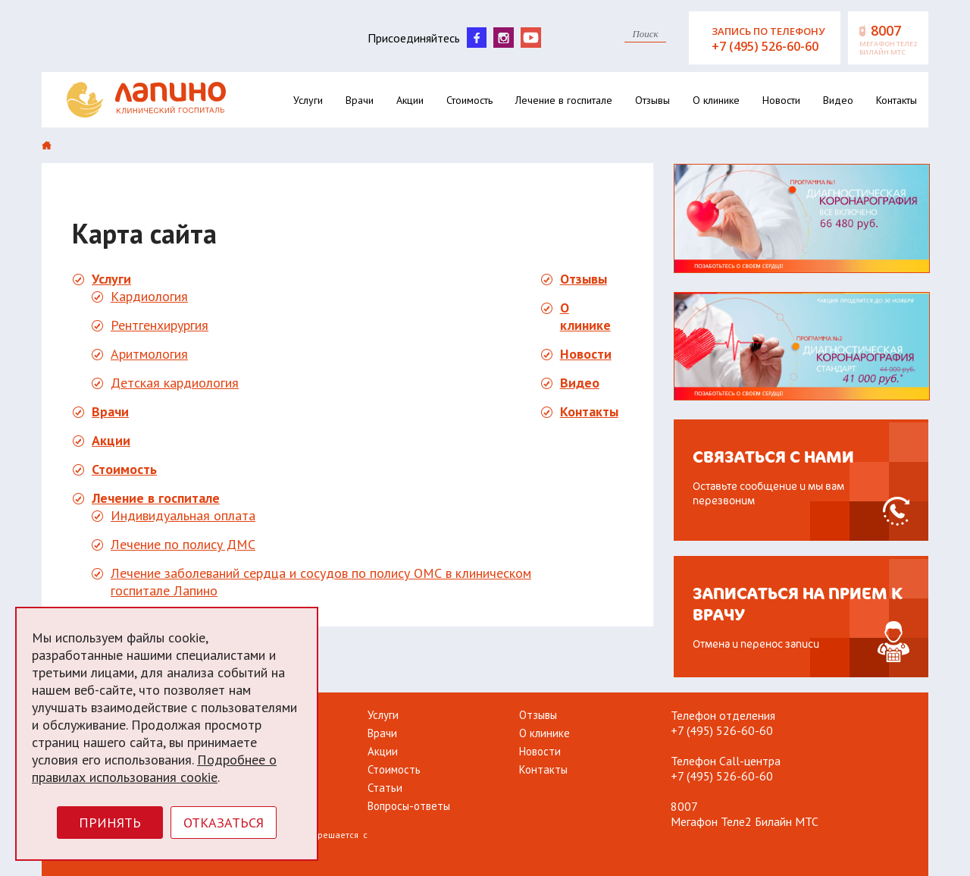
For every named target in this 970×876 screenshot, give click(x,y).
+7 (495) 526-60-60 (722, 730)
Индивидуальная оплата (183, 515)
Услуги (308, 100)
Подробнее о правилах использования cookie (154, 768)
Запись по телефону (774, 39)
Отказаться (223, 822)
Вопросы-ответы (409, 806)
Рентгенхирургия (159, 325)
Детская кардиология (175, 382)
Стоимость (469, 100)
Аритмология (149, 354)
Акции (410, 100)
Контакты (896, 100)
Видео (838, 100)
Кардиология (149, 296)
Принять (110, 822)
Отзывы (652, 100)
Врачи (360, 100)
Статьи (385, 787)
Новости (781, 100)
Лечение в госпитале (563, 100)
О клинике (716, 100)
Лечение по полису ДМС (183, 544)
